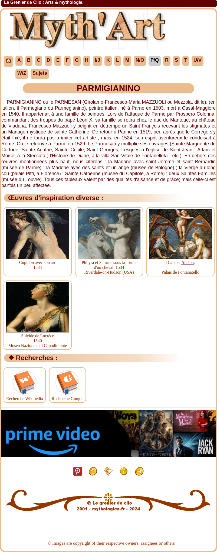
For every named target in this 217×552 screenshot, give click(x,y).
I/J (97, 60)
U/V (197, 60)
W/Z (21, 73)
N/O (140, 60)
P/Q (154, 60)
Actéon (187, 262)
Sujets (39, 73)
